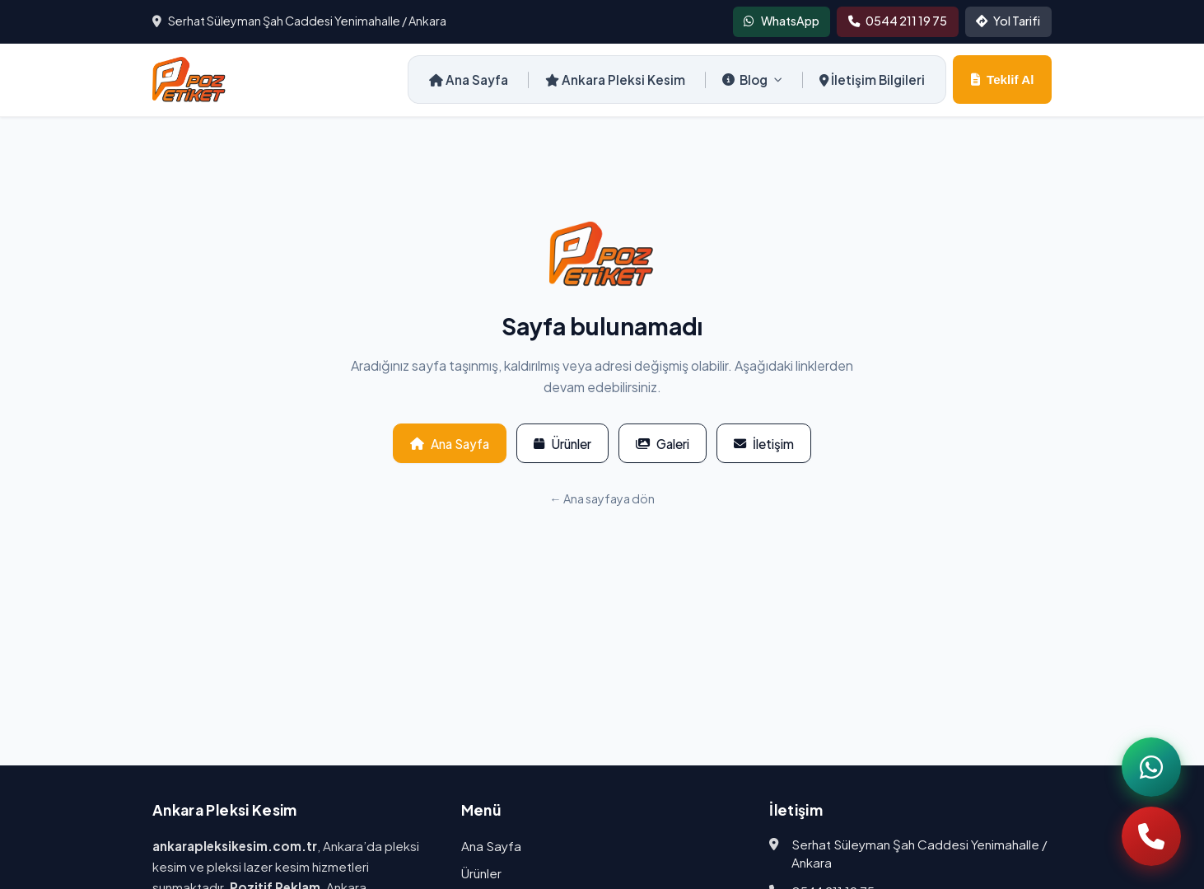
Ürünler (562, 444)
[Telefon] (1151, 836)
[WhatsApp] (1151, 767)
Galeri (662, 444)
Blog (752, 79)
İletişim (764, 444)
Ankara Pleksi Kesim (615, 79)
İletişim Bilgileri (872, 79)
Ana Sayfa (468, 79)
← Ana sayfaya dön (601, 498)
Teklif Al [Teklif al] (1002, 80)
